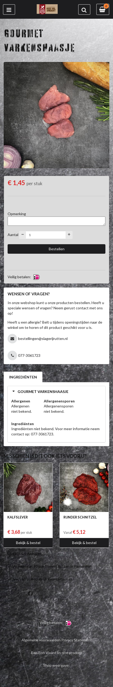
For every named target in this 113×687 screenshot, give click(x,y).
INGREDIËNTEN (23, 377)
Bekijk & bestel (28, 542)
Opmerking (17, 214)
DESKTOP (48, 679)
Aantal (13, 234)
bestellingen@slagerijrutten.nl (43, 338)
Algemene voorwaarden (41, 640)
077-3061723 (29, 355)
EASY (67, 679)
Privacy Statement (76, 640)
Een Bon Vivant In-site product (56, 652)
